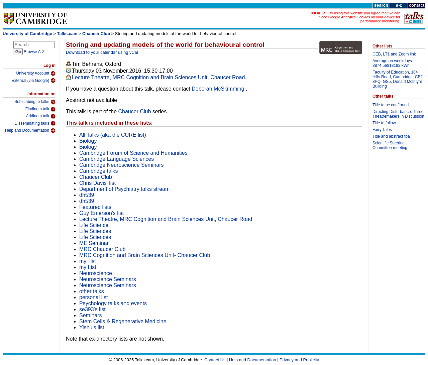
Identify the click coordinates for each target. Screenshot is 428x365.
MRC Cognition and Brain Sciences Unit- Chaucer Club (144, 255)
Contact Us (214, 359)
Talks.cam (67, 33)
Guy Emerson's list (101, 213)
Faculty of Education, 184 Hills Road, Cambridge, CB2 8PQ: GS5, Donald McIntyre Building (397, 79)
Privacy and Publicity (299, 359)
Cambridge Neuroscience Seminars (121, 165)
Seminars (90, 315)
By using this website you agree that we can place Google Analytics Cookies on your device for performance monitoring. (359, 17)
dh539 (86, 195)
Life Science (93, 225)
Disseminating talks (35, 123)
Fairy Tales (382, 129)
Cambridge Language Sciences (116, 159)
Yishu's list (91, 327)
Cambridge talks (98, 171)
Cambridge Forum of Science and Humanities (133, 153)
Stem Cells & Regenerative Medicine (123, 321)
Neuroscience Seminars (107, 279)
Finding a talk (40, 109)
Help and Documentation (30, 130)
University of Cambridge (27, 33)
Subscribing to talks (35, 102)
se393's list (92, 309)
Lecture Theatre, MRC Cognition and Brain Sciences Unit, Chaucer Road (158, 77)
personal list (93, 297)
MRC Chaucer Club (102, 249)
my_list (87, 261)
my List (87, 267)
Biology (88, 141)
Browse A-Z (34, 51)
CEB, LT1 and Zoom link (394, 54)
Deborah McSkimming (219, 89)
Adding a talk (41, 116)
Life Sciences (95, 231)
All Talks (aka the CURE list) (112, 135)
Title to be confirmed (390, 105)
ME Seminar (94, 243)
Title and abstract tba (391, 136)
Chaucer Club (96, 33)
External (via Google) (33, 80)
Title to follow (384, 123)
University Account (36, 73)
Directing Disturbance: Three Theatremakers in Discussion (398, 114)
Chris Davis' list (97, 183)
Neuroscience (95, 273)
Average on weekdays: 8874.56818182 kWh (392, 63)
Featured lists (95, 207)
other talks (91, 291)
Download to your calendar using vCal (102, 52)
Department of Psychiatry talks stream (124, 189)
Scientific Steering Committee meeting (389, 145)
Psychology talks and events (113, 303)
